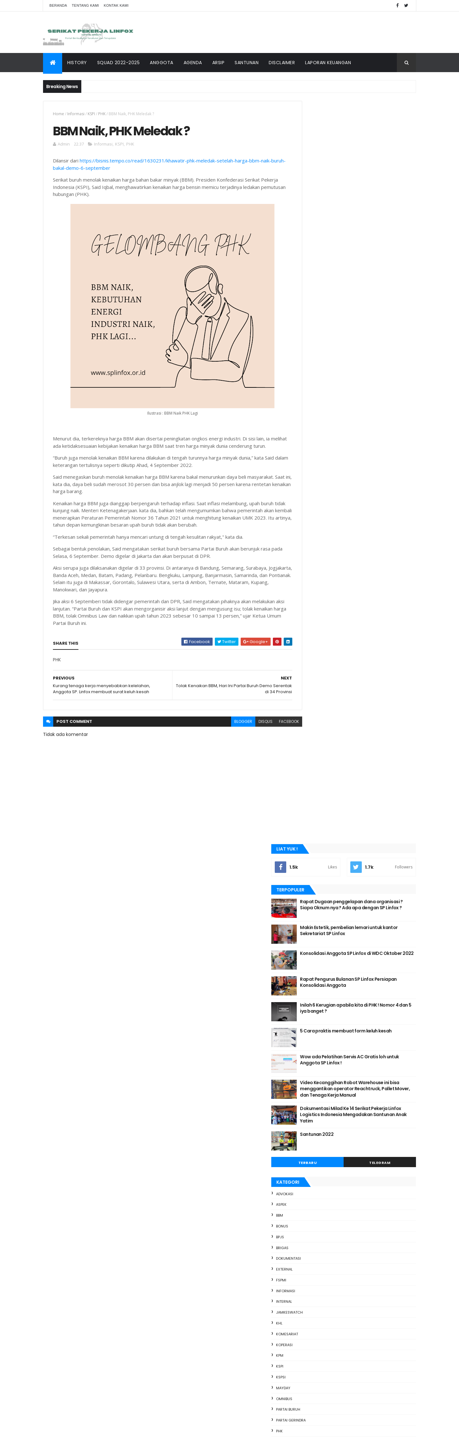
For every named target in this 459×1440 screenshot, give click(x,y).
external (313, 532)
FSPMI (310, 543)
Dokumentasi (317, 521)
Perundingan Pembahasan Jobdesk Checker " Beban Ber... (351, 1124)
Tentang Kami (85, 5)
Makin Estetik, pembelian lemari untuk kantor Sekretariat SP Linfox (370, 188)
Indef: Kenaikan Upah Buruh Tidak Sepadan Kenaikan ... (361, 1138)
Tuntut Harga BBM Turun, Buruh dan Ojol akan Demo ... (357, 1045)
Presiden (313, 705)
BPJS (309, 500)
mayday (312, 651)
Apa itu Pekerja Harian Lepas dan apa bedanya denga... (353, 1180)
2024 (310, 913)
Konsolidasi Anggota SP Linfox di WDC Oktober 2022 (370, 213)
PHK (102, 113)
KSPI (91, 113)
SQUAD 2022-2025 (118, 62)
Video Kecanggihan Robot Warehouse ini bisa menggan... (358, 1110)
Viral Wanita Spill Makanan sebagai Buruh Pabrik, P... (358, 1096)
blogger (229, 729)
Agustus (319, 1273)
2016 (309, 1379)
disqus (251, 729)
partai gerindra (320, 683)
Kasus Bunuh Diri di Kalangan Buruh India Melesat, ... (358, 1003)
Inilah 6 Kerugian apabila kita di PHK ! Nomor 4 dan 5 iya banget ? (368, 265)
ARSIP (218, 62)
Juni (314, 1290)
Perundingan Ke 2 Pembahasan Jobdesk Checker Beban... (357, 1017)
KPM (308, 618)
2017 (309, 1371)
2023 (309, 922)
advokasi (313, 457)
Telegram (387, 425)
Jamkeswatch (318, 575)
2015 (309, 1388)
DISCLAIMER (282, 62)
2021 (309, 1336)
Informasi (75, 113)
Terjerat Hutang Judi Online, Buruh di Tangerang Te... (353, 1059)
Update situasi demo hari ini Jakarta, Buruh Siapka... (361, 1208)
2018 (309, 1362)
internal (313, 564)
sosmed (312, 748)
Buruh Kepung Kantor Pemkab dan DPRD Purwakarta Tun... (357, 974)
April (315, 1308)
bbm (308, 478)
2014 (309, 1397)
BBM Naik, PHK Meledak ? (337, 1262)
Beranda (58, 5)
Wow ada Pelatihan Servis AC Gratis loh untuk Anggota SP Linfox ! (372, 317)
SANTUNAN (247, 62)
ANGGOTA (161, 62)
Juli (313, 1282)
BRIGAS (311, 511)
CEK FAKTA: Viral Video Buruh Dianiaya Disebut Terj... (354, 1031)
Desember (322, 938)
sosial (311, 737)
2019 (309, 1354)
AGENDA (193, 62)
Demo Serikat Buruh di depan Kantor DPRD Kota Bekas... (360, 1152)
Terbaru (329, 425)
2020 (310, 1345)
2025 (309, 904)
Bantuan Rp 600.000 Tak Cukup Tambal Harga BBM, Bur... (356, 1082)
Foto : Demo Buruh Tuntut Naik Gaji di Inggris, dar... (353, 988)
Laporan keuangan (328, 62)
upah (309, 759)
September (323, 964)
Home (58, 113)
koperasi (313, 608)
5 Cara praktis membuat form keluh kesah (368, 291)
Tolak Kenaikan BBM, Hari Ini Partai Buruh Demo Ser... (358, 1250)
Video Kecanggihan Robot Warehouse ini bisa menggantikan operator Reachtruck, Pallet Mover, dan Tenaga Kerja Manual (370, 349)
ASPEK (310, 467)
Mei (313, 1299)
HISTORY (77, 62)
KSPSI (310, 640)
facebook (275, 729)
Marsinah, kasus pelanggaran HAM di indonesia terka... (352, 1194)
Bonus (311, 489)
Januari (319, 1325)
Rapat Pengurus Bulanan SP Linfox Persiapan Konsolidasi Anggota (366, 239)
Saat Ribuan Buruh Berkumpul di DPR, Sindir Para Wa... (360, 1222)
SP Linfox (135, 1431)
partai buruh (317, 672)
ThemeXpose (83, 1431)
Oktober (320, 955)
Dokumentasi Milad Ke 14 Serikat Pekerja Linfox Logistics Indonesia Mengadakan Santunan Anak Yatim (367, 377)
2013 (309, 1406)
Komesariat (316, 597)
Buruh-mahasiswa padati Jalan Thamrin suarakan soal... (357, 1166)
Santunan (314, 726)
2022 (309, 930)
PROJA (310, 716)
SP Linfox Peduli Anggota (338, 1070)
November (322, 947)
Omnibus (313, 662)
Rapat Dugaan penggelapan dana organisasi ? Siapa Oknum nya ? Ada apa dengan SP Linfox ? (368, 165)
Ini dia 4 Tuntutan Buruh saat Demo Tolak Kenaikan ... (358, 1236)
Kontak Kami (116, 5)
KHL (308, 586)
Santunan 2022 (345, 397)
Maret (317, 1316)
